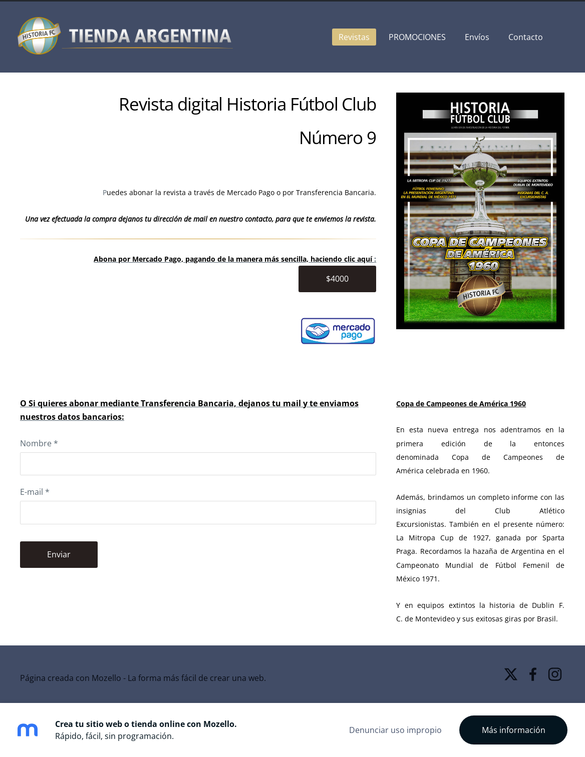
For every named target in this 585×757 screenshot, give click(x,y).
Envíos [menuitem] (474, 37)
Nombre (39, 443)
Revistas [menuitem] (351, 37)
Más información (513, 729)
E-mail (35, 491)
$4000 (337, 278)
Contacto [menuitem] (523, 37)
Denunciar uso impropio (395, 729)
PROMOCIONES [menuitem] (414, 37)
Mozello (106, 677)
